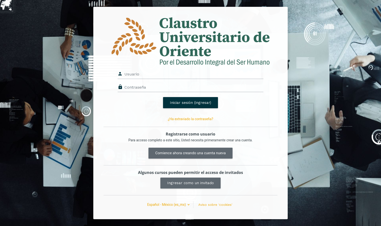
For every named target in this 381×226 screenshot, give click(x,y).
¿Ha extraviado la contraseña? (190, 119)
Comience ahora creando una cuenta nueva (190, 153)
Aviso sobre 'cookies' (215, 205)
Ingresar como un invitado (190, 183)
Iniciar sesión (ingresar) (190, 102)
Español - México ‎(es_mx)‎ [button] (167, 205)
